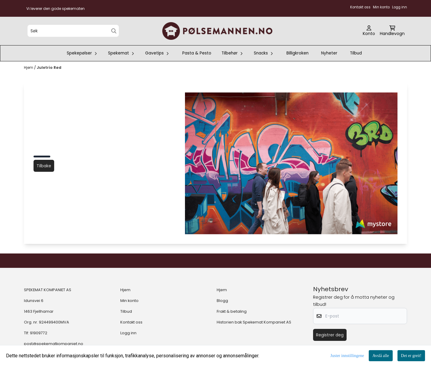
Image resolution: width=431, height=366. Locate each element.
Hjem (29, 67)
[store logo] (217, 31)
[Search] (114, 31)
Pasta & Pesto (196, 53)
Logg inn (128, 332)
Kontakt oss (131, 322)
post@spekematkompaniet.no (53, 343)
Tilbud (356, 53)
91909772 (38, 332)
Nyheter (329, 53)
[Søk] (73, 31)
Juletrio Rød (49, 67)
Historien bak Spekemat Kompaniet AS (254, 322)
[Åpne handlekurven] (392, 31)
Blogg (222, 300)
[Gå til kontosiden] (368, 31)
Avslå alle (380, 355)
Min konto (129, 300)
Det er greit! (411, 355)
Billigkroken (297, 53)
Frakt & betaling (232, 311)
